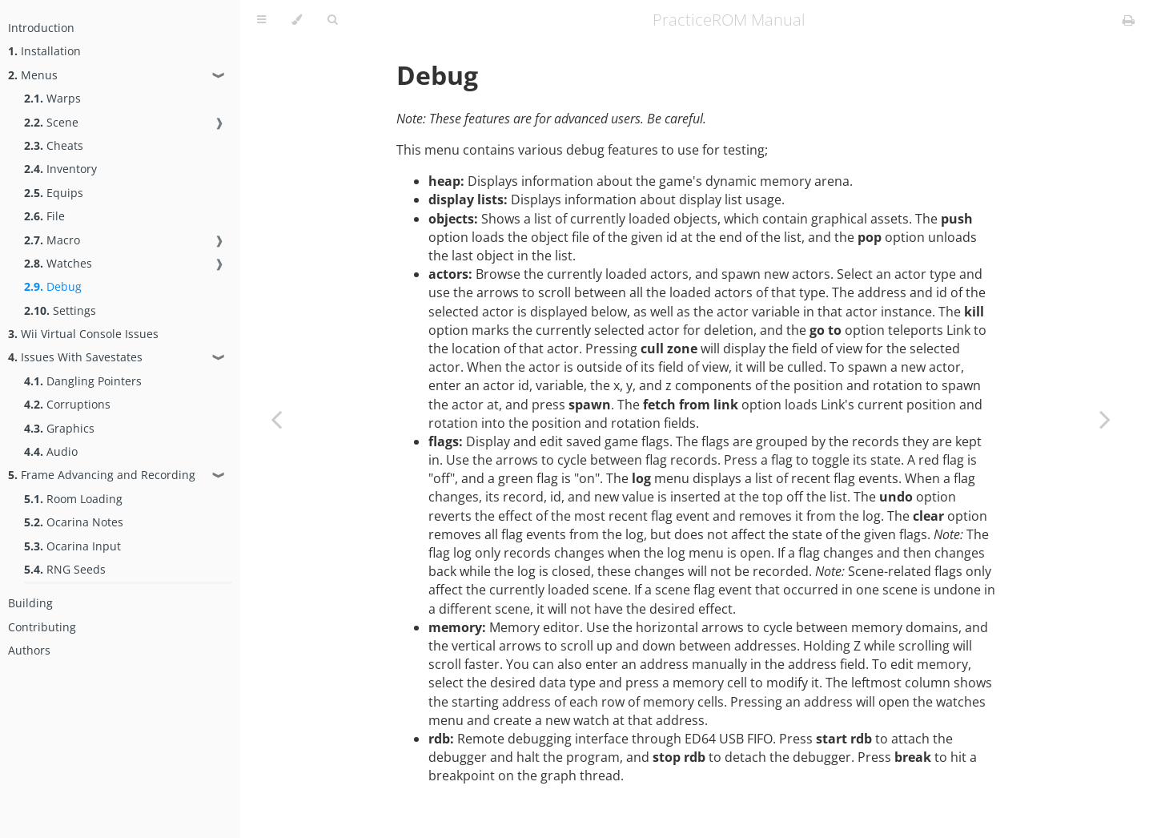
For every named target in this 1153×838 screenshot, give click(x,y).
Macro (52, 240)
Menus (33, 75)
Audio (51, 451)
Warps (52, 98)
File (44, 216)
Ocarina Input (72, 546)
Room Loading (73, 498)
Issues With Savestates (75, 357)
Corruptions (67, 404)
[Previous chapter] (276, 419)
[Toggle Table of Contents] (261, 20)
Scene (51, 122)
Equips (53, 192)
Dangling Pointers (83, 381)
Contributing (42, 627)
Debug (53, 286)
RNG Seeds (65, 569)
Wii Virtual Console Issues (83, 333)
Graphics (59, 428)
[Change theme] (297, 20)
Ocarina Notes (73, 522)
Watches (58, 263)
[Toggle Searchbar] (332, 20)
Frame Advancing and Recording (101, 474)
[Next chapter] (1105, 419)
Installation (44, 50)
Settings (60, 310)
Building (30, 602)
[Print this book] (1128, 20)
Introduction (41, 27)
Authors (29, 650)
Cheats (53, 145)
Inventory (60, 168)
